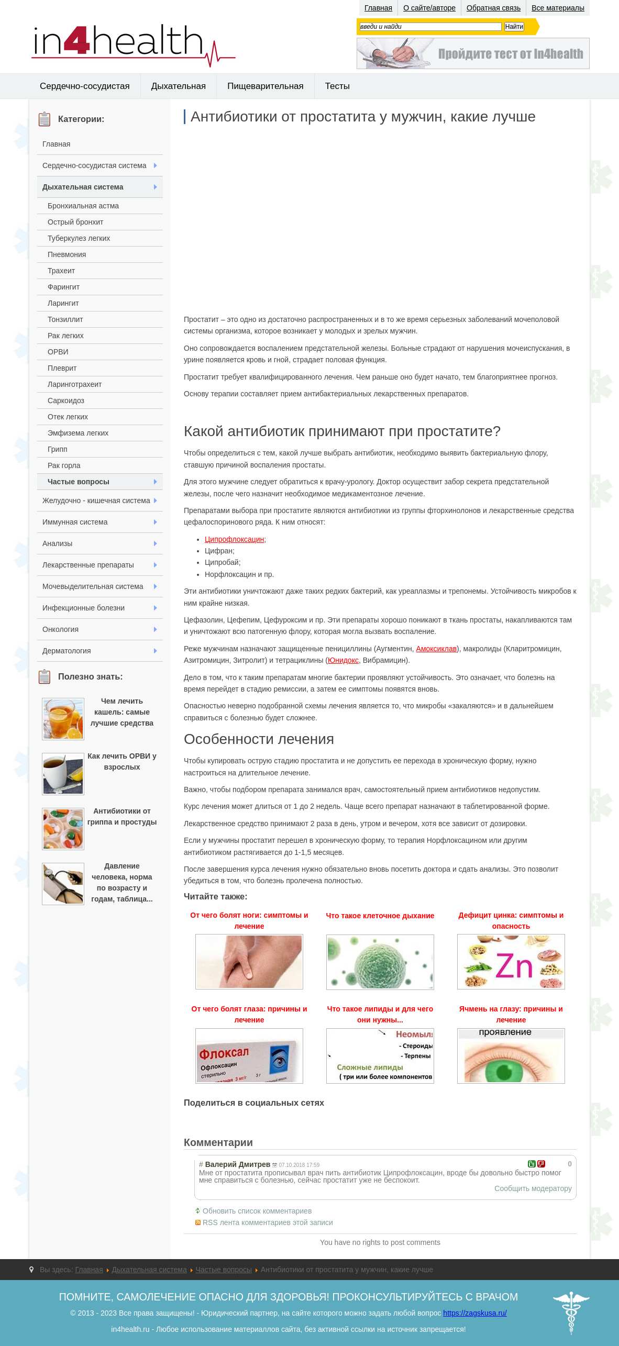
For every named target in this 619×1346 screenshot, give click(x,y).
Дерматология (66, 651)
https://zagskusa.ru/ (474, 1313)
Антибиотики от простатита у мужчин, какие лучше (363, 116)
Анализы (57, 543)
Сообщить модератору (533, 1188)
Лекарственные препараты (88, 565)
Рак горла (64, 465)
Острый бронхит (75, 222)
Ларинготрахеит (75, 384)
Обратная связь (494, 8)
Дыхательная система (83, 187)
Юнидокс (343, 660)
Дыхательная (178, 86)
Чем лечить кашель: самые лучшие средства (122, 712)
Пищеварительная (265, 86)
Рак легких (66, 335)
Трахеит (61, 270)
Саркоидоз (66, 400)
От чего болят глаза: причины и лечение (249, 1014)
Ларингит (63, 303)
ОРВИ (58, 352)
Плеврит (62, 368)
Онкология (60, 629)
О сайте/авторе (429, 8)
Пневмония (67, 254)
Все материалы (558, 8)
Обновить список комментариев (257, 1211)
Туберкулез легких (79, 238)
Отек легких (68, 417)
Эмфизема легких (78, 433)
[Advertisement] (380, 219)
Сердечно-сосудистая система (94, 165)
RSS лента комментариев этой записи (268, 1222)
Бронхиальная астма (83, 206)
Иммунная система (74, 522)
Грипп (58, 449)
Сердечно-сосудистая (85, 86)
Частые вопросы (78, 481)
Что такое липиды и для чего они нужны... (380, 1014)
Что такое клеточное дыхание (380, 915)
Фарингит (64, 287)
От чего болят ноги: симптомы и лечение (249, 920)
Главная (378, 8)
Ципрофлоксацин (234, 539)
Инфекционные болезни (83, 608)
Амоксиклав (436, 648)
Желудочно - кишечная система (96, 500)
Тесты (337, 86)
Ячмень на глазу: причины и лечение (511, 1014)
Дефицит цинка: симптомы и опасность (511, 920)
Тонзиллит (65, 319)
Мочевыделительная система (92, 586)
